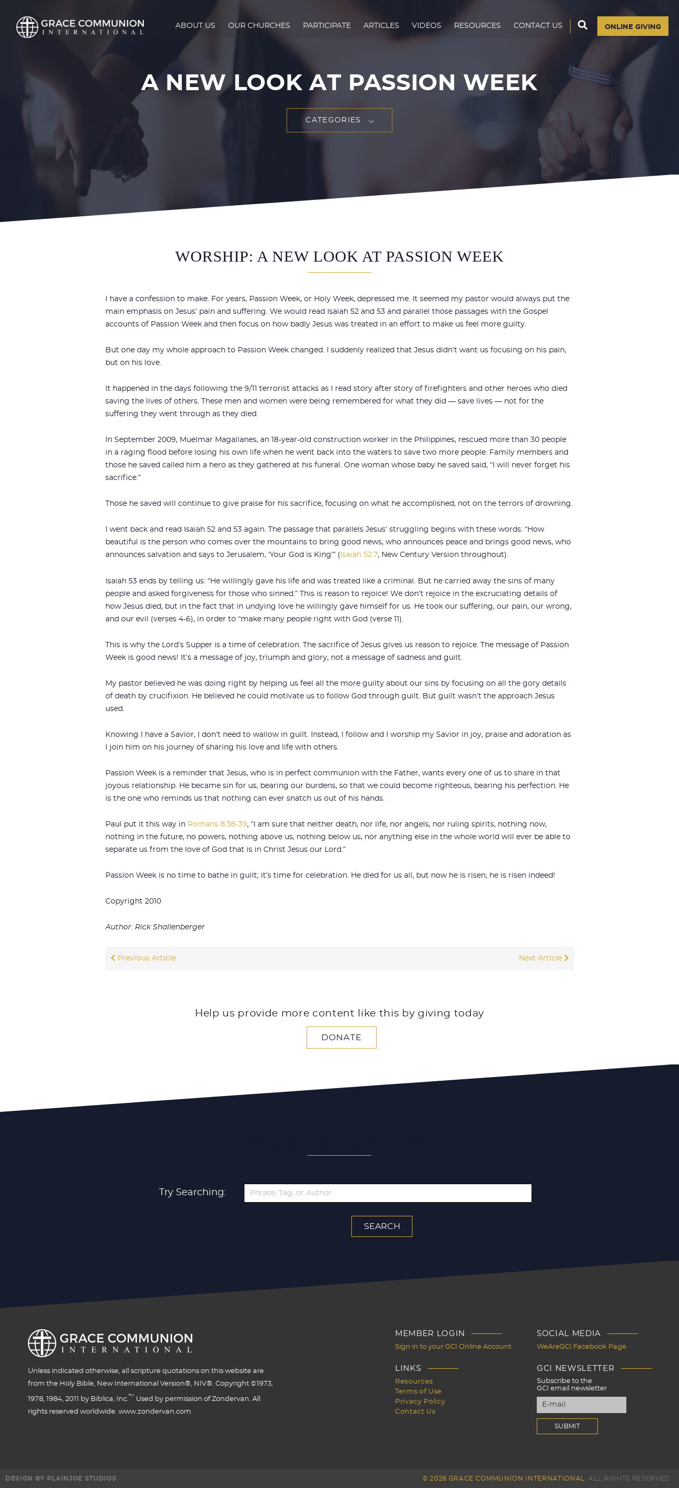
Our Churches (255, 29)
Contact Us (533, 29)
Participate (323, 29)
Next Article (544, 958)
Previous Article (143, 958)
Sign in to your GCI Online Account (453, 1345)
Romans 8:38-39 (217, 824)
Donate (341, 1037)
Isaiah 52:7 (358, 555)
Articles (377, 29)
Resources (473, 29)
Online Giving (631, 30)
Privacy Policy (420, 1399)
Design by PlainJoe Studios (60, 1477)
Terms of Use (418, 1389)
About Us (191, 29)
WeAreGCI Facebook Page (581, 1345)
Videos (422, 29)
